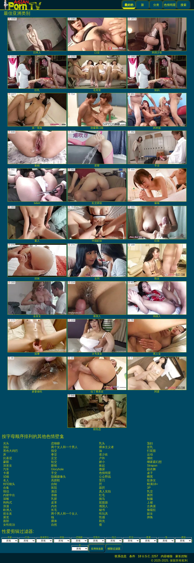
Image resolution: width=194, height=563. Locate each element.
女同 (97, 262)
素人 (37, 224)
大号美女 (97, 337)
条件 (132, 556)
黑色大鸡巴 (10, 450)
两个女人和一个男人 (64, 447)
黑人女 (156, 337)
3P (149, 487)
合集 (6, 487)
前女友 (7, 513)
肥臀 (97, 149)
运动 (150, 454)
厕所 (150, 495)
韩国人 (156, 299)
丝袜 (37, 262)
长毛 (54, 509)
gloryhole (57, 469)
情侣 (6, 491)
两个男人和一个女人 (64, 513)
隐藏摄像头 (58, 476)
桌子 (150, 472)
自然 (54, 524)
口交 (97, 36)
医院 (54, 487)
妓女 (150, 513)
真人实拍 (105, 491)
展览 (6, 517)
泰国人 (97, 299)
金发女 (37, 299)
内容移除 (167, 556)
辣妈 (156, 73)
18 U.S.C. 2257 (148, 556)
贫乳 (150, 447)
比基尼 (7, 458)
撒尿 (102, 469)
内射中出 (9, 495)
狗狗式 (7, 502)
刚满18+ (152, 484)
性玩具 (103, 513)
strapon (152, 465)
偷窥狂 (151, 509)
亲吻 (54, 495)
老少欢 (103, 454)
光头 (6, 443)
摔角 (150, 517)
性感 (102, 517)
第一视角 (37, 111)
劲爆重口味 (97, 111)
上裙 (150, 502)
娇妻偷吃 (37, 375)
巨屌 (156, 224)
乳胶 (54, 498)
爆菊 (156, 186)
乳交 (150, 491)
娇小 (102, 461)
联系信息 (121, 556)
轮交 (54, 461)
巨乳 (37, 73)
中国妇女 (97, 224)
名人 (6, 480)
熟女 (156, 262)
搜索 (183, 4)
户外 (102, 458)
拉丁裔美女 (97, 375)
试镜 (6, 476)
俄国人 (103, 506)
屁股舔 (103, 502)
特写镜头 (9, 484)
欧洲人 (7, 509)
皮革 (54, 502)
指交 (54, 450)
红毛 (102, 495)
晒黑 (150, 476)
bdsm (37, 186)
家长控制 (181, 556)
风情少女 (156, 36)
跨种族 (156, 111)
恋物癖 (55, 443)
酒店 (54, 491)
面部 (6, 521)
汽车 (6, 469)
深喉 (6, 498)
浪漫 (6, 506)
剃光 (102, 521)
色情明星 (170, 4)
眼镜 (54, 465)
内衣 (54, 506)
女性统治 (9, 524)
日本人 (37, 36)
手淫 (156, 149)
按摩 (37, 337)
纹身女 (151, 480)
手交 (54, 472)
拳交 (54, 454)
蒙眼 (6, 461)
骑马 (102, 498)
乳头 (102, 443)
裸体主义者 (106, 447)
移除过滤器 (114, 548)
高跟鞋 (55, 480)
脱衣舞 (151, 469)
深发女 (7, 465)
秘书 (102, 509)
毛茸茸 (97, 73)
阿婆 (156, 375)
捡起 (102, 465)
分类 (156, 4)
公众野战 (105, 476)
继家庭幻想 (154, 461)
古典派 (151, 506)
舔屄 (102, 487)
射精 (37, 149)
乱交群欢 (97, 186)
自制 (54, 484)
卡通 (6, 472)
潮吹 (150, 458)
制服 (150, 498)
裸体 (54, 521)
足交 (54, 458)
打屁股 (151, 450)
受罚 (102, 480)
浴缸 (6, 447)
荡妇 (150, 443)
